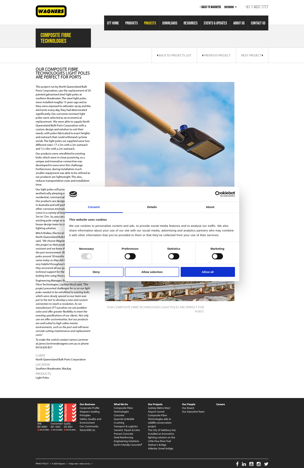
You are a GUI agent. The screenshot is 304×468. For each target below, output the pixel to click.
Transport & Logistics (126, 426)
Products (131, 23)
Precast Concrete (123, 433)
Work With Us (87, 430)
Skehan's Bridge (157, 444)
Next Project (252, 55)
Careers (220, 404)
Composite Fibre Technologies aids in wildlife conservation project (160, 421)
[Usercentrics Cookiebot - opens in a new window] (218, 194)
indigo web (73, 463)
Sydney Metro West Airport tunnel (159, 409)
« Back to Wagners (210, 7)
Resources (191, 23)
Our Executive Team (193, 411)
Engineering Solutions (126, 441)
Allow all (208, 272)
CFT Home (113, 23)
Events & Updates (215, 23)
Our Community (89, 426)
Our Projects (155, 404)
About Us (239, 23)
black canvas (85, 463)
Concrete (119, 415)
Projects (150, 23)
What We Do (121, 404)
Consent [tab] (94, 207)
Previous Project (216, 55)
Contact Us (258, 23)
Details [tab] (152, 207)
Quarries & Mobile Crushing (124, 420)
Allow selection (151, 272)
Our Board (188, 408)
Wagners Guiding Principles (90, 413)
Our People (188, 404)
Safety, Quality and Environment (90, 420)
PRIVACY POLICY (42, 463)
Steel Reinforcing (123, 437)
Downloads (169, 23)
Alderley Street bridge (160, 448)
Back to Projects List (174, 55)
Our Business (87, 404)
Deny (96, 272)
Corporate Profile (89, 408)
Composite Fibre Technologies (123, 409)
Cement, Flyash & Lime (127, 430)
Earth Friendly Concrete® (128, 444)
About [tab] (210, 207)
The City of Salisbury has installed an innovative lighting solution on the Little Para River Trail (162, 435)
